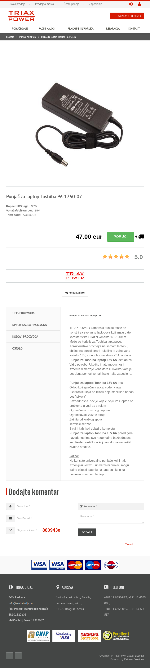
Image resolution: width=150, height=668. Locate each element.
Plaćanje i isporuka (80, 28)
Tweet (129, 544)
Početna (10, 37)
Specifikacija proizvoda (29, 325)
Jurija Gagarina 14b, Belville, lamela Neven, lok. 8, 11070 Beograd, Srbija (73, 603)
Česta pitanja (71, 4)
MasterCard (89, 636)
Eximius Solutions (134, 659)
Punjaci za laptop (27, 37)
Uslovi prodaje (16, 4)
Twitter (18, 655)
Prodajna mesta (44, 4)
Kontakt (134, 28)
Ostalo (17, 348)
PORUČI (121, 237)
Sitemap (139, 655)
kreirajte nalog (141, 4)
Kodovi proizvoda (25, 336)
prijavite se (132, 4)
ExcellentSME (116, 636)
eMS (38, 636)
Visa (63, 636)
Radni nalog (46, 28)
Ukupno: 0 (126, 16)
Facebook (9, 655)
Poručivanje (20, 28)
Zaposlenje (95, 4)
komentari (75, 292)
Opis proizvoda (23, 313)
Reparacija (113, 28)
